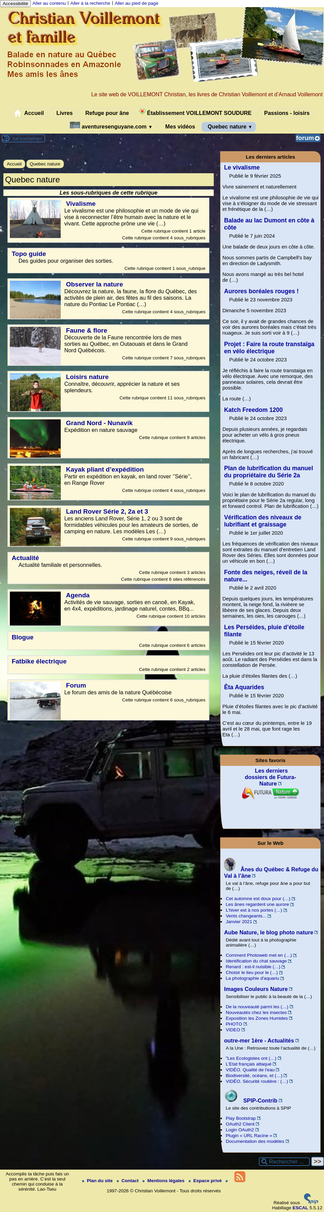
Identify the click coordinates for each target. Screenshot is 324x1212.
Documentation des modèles (255, 1141)
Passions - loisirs (285, 113)
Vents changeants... (246, 915)
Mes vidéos (179, 126)
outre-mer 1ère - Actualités (259, 1040)
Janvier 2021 (239, 921)
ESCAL (300, 1207)
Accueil (29, 113)
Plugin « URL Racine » (249, 1135)
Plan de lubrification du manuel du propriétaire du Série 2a (268, 472)
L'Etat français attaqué (248, 1064)
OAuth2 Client (240, 1124)
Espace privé (206, 1180)
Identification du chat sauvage (256, 960)
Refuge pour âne (105, 113)
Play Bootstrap (240, 1118)
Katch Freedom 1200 (253, 409)
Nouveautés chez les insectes (256, 1012)
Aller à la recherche (90, 3)
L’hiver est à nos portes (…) (254, 910)
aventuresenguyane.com (111, 126)
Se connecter (27, 138)
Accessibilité (15, 3)
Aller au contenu (49, 3)
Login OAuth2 (240, 1129)
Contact (128, 1180)
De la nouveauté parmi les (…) (257, 1006)
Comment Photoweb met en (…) (259, 955)
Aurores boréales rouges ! (261, 291)
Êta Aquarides (244, 687)
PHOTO (234, 1024)
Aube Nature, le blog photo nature (268, 932)
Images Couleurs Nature (256, 989)
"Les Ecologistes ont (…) (251, 1058)
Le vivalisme (242, 167)
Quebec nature (229, 126)
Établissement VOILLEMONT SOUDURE (195, 112)
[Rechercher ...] (284, 1161)
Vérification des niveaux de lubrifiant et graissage (262, 521)
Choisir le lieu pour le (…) (252, 972)
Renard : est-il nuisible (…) (253, 966)
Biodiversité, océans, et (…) (254, 1075)
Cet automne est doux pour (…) (258, 898)
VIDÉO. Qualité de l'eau (250, 1069)
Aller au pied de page (136, 3)
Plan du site (98, 1180)
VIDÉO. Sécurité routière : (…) (257, 1081)
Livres (63, 113)
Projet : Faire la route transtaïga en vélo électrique (269, 348)
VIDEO (233, 1029)
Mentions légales (164, 1180)
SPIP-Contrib (250, 1100)
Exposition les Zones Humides (257, 1018)
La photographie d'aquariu (252, 978)
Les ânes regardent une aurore (257, 904)
